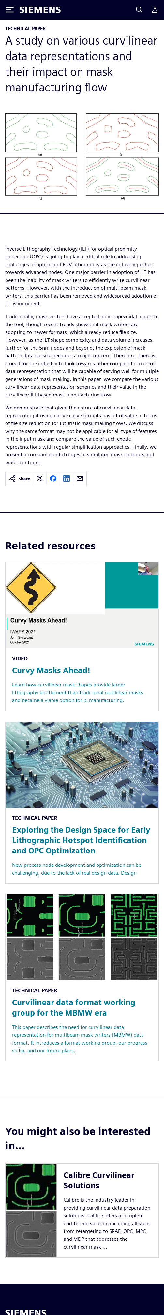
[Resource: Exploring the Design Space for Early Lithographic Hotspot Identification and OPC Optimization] (82, 803)
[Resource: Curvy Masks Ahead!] (82, 636)
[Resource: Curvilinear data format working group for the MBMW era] (82, 977)
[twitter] (39, 479)
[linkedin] (66, 479)
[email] (79, 479)
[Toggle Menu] (9, 9)
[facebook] (53, 479)
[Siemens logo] (40, 10)
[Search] (139, 9)
